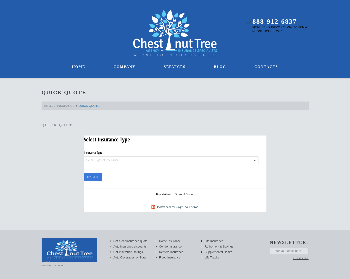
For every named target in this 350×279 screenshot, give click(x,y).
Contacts (266, 67)
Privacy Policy (54, 265)
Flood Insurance (169, 257)
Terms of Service (184, 194)
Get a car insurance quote (130, 241)
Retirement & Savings (219, 246)
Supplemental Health (218, 252)
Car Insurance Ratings (128, 252)
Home (78, 67)
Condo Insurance (170, 246)
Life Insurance (214, 241)
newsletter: (289, 242)
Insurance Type (93, 152)
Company (124, 67)
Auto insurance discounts (130, 246)
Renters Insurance (171, 252)
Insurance (66, 105)
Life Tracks (212, 257)
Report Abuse (163, 194)
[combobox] (171, 160)
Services (174, 67)
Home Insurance (170, 241)
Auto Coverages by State (130, 257)
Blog (220, 67)
